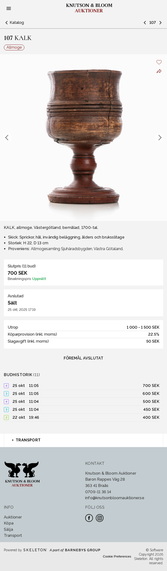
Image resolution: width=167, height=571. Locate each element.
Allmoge (14, 47)
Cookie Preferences (117, 556)
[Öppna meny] (9, 8)
